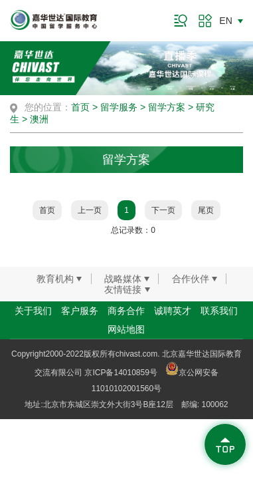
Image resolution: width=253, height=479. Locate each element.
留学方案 (166, 107)
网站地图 (126, 329)
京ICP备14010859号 (120, 372)
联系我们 (219, 310)
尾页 (206, 210)
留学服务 (118, 107)
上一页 (90, 210)
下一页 (163, 210)
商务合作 (126, 310)
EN (225, 20)
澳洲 (39, 119)
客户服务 (79, 310)
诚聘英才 (172, 310)
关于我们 (33, 310)
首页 (80, 107)
